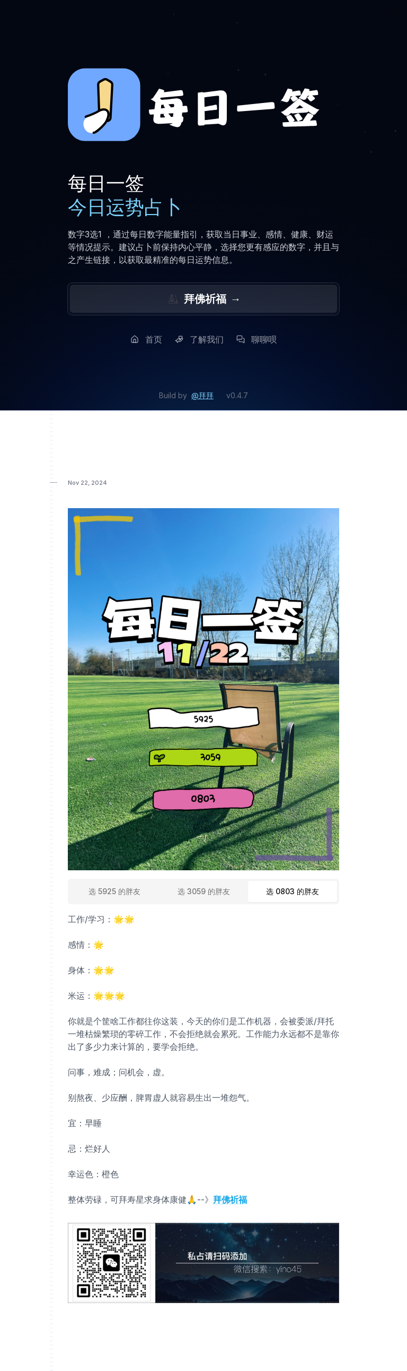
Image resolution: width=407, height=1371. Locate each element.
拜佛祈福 (203, 299)
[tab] (114, 891)
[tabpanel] (203, 1059)
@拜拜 (202, 395)
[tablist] (203, 891)
